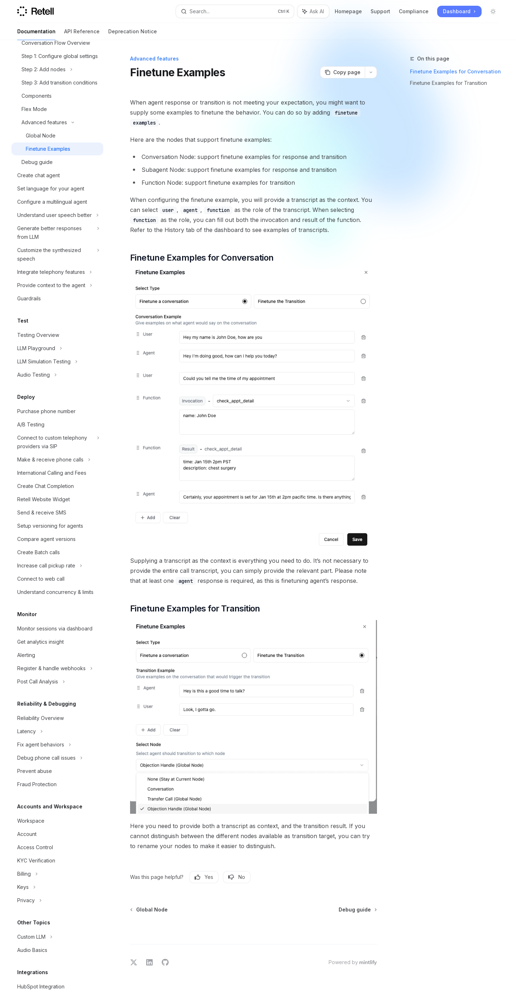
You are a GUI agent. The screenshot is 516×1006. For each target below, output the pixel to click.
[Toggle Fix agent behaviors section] (57, 744)
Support (380, 11)
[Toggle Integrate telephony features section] (57, 272)
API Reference (82, 34)
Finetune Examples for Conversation (455, 71)
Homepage (348, 11)
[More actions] (371, 72)
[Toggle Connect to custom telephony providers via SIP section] (57, 442)
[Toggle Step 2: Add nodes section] (57, 69)
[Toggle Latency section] (57, 731)
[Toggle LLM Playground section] (57, 348)
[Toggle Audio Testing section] (57, 374)
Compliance (414, 11)
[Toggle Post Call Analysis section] (57, 681)
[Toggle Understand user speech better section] (57, 215)
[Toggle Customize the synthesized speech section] (57, 254)
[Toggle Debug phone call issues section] (57, 757)
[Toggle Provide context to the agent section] (57, 285)
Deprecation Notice (132, 34)
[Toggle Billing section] (57, 873)
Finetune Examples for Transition (448, 83)
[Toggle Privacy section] (57, 900)
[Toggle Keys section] (57, 887)
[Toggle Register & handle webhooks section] (57, 668)
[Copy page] (342, 72)
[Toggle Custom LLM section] (57, 936)
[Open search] (235, 11)
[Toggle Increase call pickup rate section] (57, 565)
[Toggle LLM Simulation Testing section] (57, 361)
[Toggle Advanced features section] (57, 122)
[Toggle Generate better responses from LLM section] (57, 232)
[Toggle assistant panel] (313, 11)
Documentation (36, 34)
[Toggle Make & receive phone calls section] (57, 459)
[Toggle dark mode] (493, 11)
